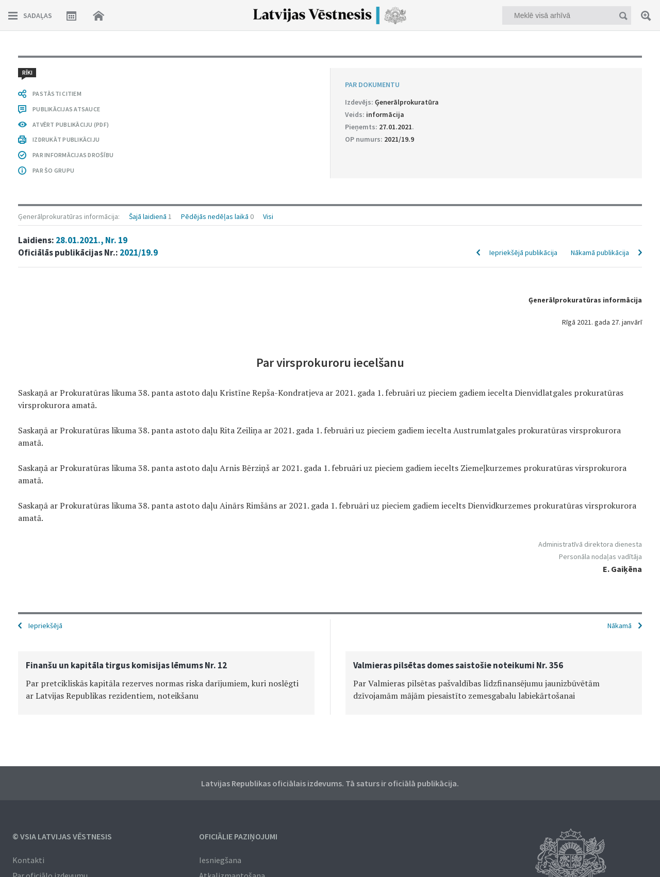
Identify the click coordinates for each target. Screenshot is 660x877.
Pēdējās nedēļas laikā (215, 216)
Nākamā (619, 625)
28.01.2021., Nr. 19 (91, 240)
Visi (268, 216)
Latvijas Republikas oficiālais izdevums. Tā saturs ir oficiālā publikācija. (330, 783)
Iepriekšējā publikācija (523, 252)
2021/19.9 (139, 252)
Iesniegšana (220, 860)
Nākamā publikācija (600, 252)
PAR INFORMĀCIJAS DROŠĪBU (72, 155)
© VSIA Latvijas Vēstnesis (62, 836)
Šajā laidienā (148, 216)
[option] (166, 683)
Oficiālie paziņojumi (238, 836)
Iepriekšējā (45, 625)
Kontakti (28, 860)
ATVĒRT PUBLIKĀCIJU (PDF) (70, 124)
